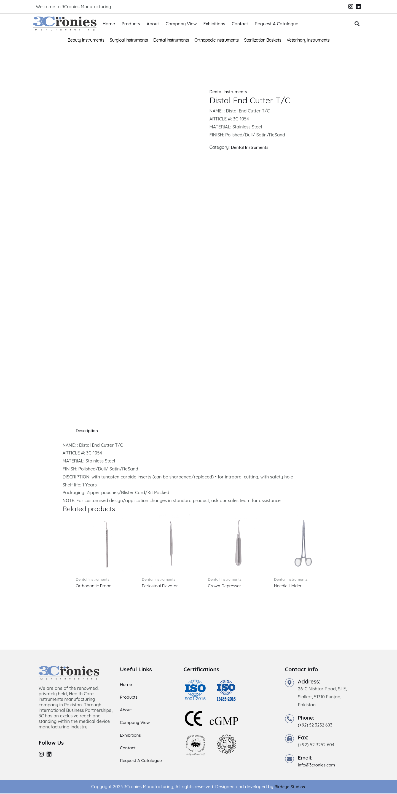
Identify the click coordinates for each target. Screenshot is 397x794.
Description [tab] (87, 430)
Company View (181, 23)
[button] (357, 23)
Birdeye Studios (289, 787)
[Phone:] (289, 719)
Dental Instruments (171, 40)
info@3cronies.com (317, 765)
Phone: (307, 718)
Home (109, 23)
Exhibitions (214, 23)
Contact (240, 23)
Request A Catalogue (276, 23)
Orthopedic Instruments (216, 40)
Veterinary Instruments (308, 40)
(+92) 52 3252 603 (316, 725)
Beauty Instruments (86, 40)
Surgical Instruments (129, 40)
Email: (306, 758)
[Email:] (289, 759)
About (153, 23)
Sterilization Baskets (262, 40)
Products (131, 23)
